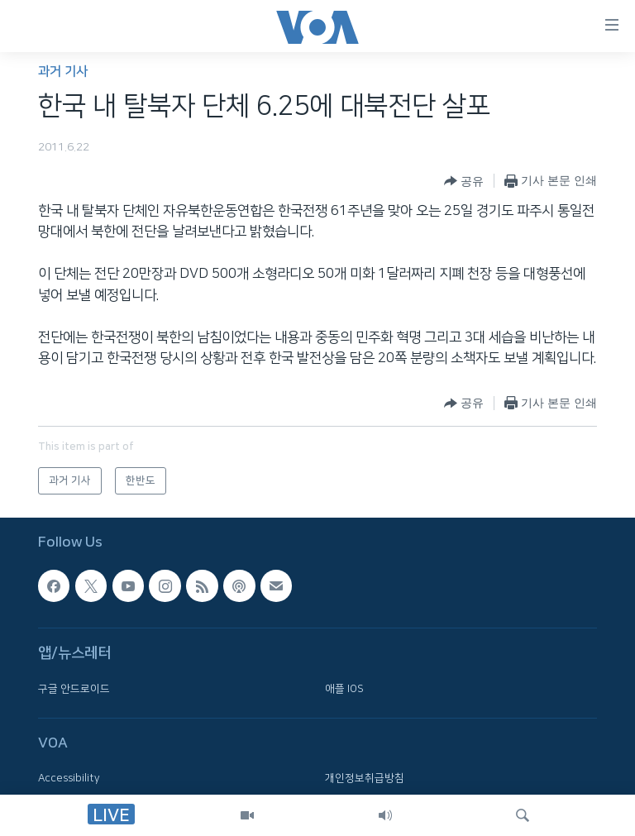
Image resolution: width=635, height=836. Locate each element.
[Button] (464, 181)
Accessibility (69, 779)
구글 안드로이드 (74, 689)
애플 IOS (344, 689)
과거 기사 (63, 71)
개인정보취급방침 (364, 779)
